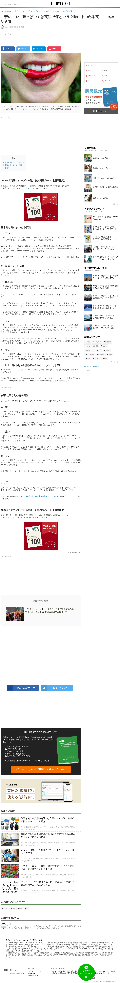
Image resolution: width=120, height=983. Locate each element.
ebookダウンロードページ (22, 188)
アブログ (87, 370)
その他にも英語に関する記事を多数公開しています (37, 496)
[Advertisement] (41, 655)
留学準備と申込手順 (100, 158)
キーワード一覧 (113, 362)
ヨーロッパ (90, 76)
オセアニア (107, 76)
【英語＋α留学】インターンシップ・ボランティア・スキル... (105, 248)
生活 (99, 350)
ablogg (21, 973)
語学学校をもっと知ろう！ (103, 168)
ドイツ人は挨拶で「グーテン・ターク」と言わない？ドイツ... (105, 258)
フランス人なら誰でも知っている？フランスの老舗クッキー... (104, 238)
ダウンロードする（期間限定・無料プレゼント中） (41, 769)
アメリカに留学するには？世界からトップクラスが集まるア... (105, 277)
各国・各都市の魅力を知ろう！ (104, 178)
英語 (20, 908)
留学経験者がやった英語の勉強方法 (105, 188)
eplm (9, 924)
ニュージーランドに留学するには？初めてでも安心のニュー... (104, 317)
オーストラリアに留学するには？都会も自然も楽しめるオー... (105, 307)
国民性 (95, 346)
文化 (88, 346)
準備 (88, 358)
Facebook (32, 973)
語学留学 (96, 358)
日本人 (106, 350)
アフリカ (106, 81)
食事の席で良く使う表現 (13, 165)
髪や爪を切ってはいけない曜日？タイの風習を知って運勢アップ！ (105, 228)
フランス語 (90, 354)
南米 (104, 71)
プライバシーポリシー (35, 971)
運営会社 (31, 968)
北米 (88, 71)
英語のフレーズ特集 (100, 198)
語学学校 (107, 342)
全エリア (90, 66)
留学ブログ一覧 (33, 975)
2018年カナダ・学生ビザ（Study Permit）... (105, 218)
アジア (89, 81)
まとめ (7, 168)
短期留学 (100, 354)
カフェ (104, 346)
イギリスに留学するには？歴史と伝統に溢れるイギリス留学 (105, 297)
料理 (105, 358)
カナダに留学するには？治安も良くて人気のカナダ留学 (105, 287)
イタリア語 (97, 342)
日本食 (109, 354)
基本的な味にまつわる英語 (14, 162)
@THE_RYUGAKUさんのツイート (95, 366)
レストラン (90, 350)
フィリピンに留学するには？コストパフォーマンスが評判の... (105, 327)
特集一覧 (115, 204)
